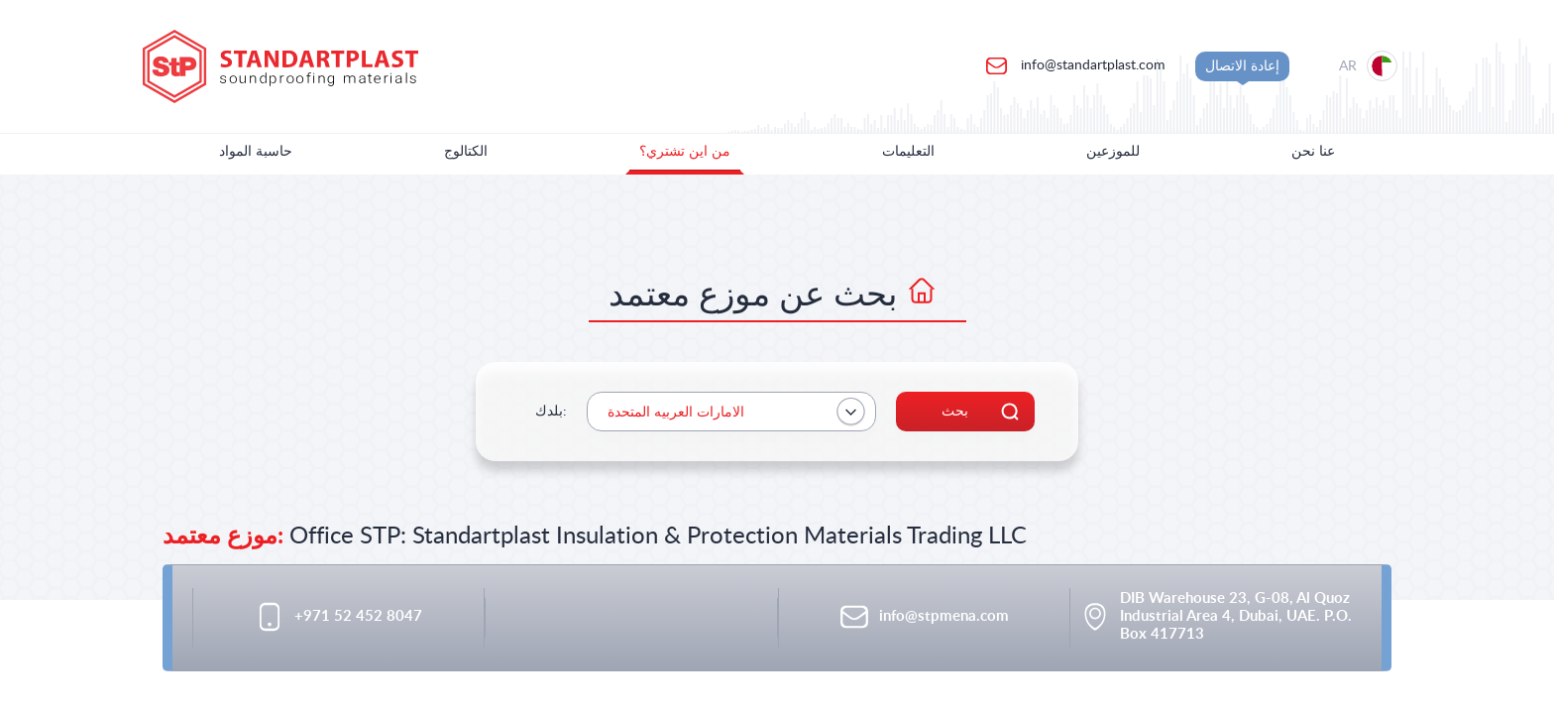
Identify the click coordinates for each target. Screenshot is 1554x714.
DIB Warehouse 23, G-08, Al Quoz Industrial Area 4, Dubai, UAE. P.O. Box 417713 (1236, 616)
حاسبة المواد (255, 152)
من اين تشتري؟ (684, 152)
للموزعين (1113, 152)
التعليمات (908, 152)
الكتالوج (466, 152)
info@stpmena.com (944, 616)
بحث (955, 411)
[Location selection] (1360, 66)
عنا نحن (1313, 152)
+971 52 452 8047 (358, 616)
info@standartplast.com (1091, 65)
